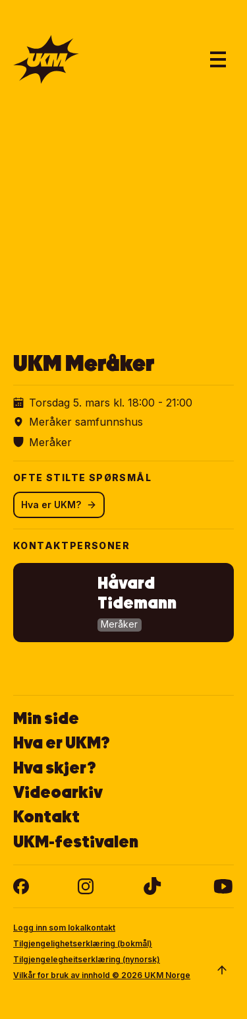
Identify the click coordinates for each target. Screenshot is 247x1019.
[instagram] (86, 886)
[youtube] (223, 886)
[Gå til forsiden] (46, 59)
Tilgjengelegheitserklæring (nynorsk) (86, 959)
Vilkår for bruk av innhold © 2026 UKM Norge (101, 975)
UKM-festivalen (75, 841)
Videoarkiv (58, 792)
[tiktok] (152, 886)
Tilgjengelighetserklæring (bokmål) (82, 943)
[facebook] (21, 886)
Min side (46, 718)
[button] (123, 602)
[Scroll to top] (222, 970)
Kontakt (46, 816)
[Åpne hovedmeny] (218, 59)
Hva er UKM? (59, 504)
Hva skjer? (54, 767)
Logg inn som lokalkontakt (64, 928)
